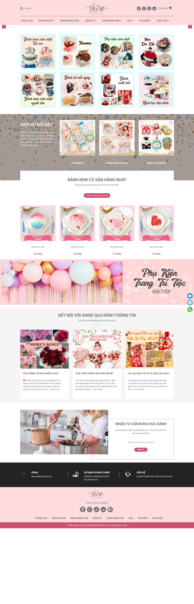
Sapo (124, 598)
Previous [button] (4, 59)
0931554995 (145, 549)
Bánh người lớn (79, 591)
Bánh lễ (97, 591)
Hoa (131, 591)
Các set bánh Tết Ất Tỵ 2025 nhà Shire (148, 446)
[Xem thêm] (55, 462)
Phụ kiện (142, 591)
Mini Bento (77, 235)
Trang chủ (41, 591)
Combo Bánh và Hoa (117, 235)
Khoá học (157, 591)
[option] (97, 63)
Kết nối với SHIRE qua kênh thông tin (97, 388)
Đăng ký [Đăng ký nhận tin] (141, 522)
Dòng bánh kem (115, 591)
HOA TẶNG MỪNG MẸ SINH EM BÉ (94, 446)
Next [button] (190, 59)
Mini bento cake (37, 319)
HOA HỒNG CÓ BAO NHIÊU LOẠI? (41, 446)
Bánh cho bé (59, 591)
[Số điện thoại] (141, 515)
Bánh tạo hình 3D (156, 235)
